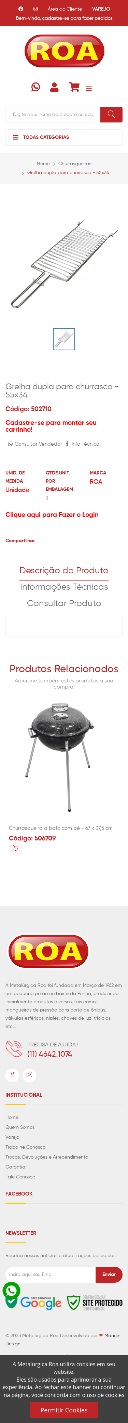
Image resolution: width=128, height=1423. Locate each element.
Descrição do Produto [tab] (64, 570)
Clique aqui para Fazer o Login (52, 515)
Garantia (15, 1167)
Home (43, 163)
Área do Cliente (65, 9)
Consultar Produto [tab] (64, 603)
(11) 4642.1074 (49, 1054)
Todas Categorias (41, 137)
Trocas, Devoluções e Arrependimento (46, 1157)
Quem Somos (19, 1127)
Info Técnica (83, 444)
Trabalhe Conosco (25, 1147)
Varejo (12, 1137)
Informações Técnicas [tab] (64, 587)
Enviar (109, 1274)
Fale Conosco (20, 1177)
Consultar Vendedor (35, 444)
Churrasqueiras (74, 163)
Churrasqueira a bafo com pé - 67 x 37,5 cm (61, 828)
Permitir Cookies (63, 1410)
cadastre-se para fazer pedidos (77, 18)
